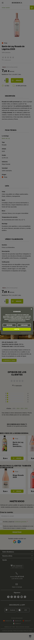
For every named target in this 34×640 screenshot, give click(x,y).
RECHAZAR (9, 325)
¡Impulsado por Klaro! (26, 332)
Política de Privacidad (16, 318)
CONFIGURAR (24, 325)
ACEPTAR (16, 329)
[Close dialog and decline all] (31, 309)
